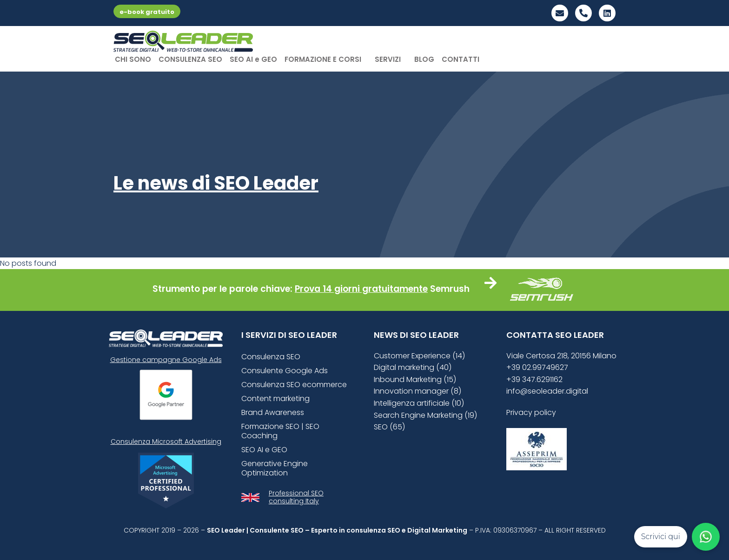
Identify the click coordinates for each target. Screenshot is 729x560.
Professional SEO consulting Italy (296, 497)
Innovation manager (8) (417, 391)
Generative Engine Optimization (274, 468)
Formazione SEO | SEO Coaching (280, 431)
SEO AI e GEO (253, 59)
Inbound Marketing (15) (415, 379)
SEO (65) (389, 427)
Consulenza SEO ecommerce (294, 384)
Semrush (450, 289)
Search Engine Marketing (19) (425, 415)
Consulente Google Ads (284, 370)
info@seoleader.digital (547, 391)
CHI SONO (133, 59)
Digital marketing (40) (412, 367)
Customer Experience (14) (419, 355)
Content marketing (275, 398)
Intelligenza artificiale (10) (419, 403)
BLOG (424, 59)
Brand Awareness (272, 412)
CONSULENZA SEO (190, 59)
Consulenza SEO (270, 356)
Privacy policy (531, 412)
